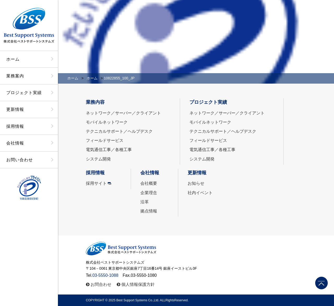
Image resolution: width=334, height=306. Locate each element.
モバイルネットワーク (107, 122)
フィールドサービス (104, 140)
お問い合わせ (19, 160)
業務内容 (95, 102)
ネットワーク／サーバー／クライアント (123, 113)
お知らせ (196, 183)
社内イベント (200, 192)
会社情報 (15, 143)
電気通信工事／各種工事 (109, 149)
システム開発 (98, 159)
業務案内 (15, 76)
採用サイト (96, 183)
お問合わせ (101, 284)
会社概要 (148, 183)
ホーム (13, 59)
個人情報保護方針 (138, 284)
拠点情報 (148, 211)
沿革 (144, 202)
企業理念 (148, 192)
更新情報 (15, 109)
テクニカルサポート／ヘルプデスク (119, 131)
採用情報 (15, 126)
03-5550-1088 (105, 275)
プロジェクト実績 (24, 92)
